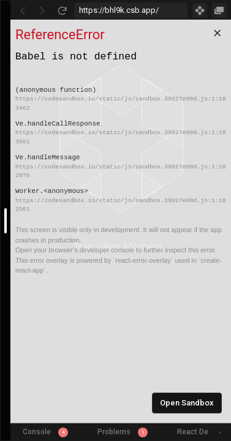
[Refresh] (62, 10)
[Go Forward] (42, 10)
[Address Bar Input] (130, 10)
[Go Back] (22, 10)
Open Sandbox (187, 402)
